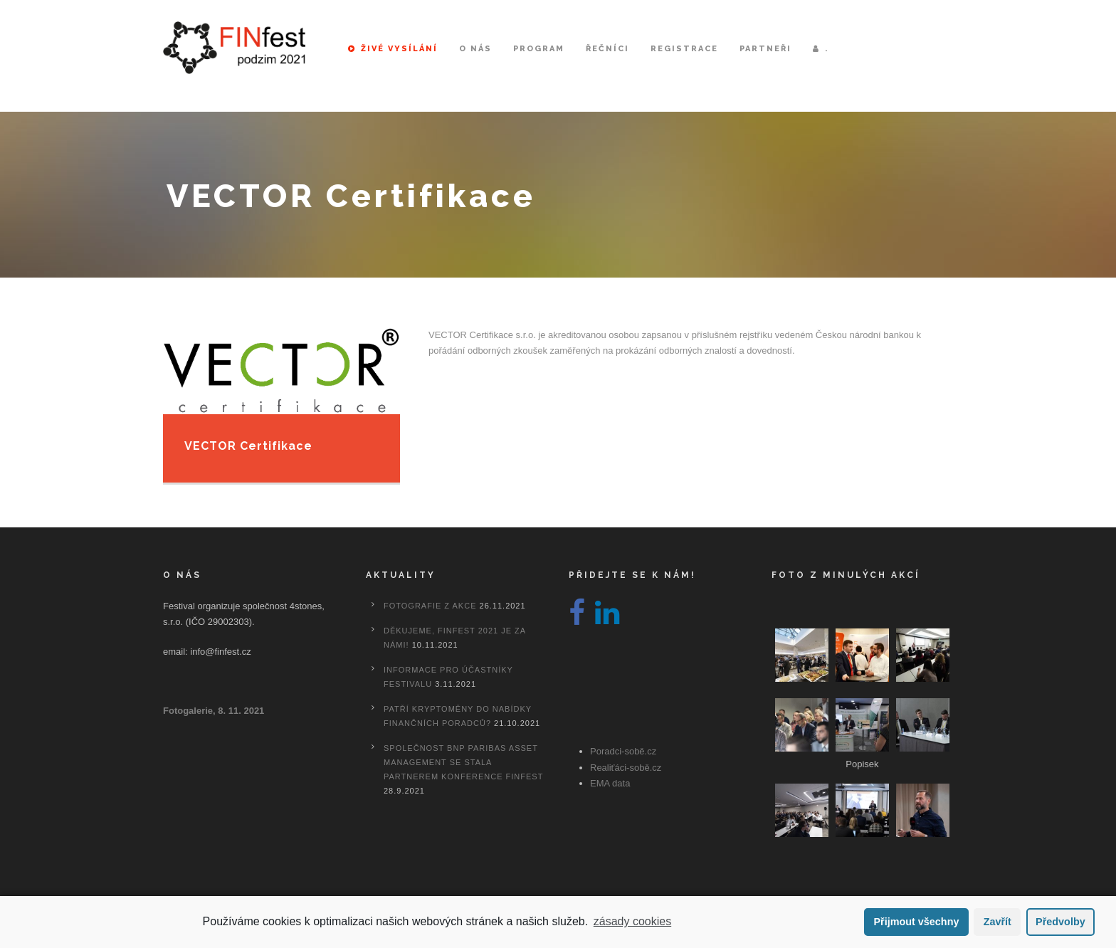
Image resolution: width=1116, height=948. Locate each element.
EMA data (610, 783)
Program (538, 48)
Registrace (684, 48)
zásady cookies (632, 921)
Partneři (765, 48)
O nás (475, 48)
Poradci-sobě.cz (623, 751)
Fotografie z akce (430, 605)
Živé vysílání (393, 48)
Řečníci (607, 48)
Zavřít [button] (997, 921)
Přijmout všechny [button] (916, 921)
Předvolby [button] (1060, 921)
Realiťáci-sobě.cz (625, 767)
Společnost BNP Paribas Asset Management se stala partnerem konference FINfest (463, 762)
